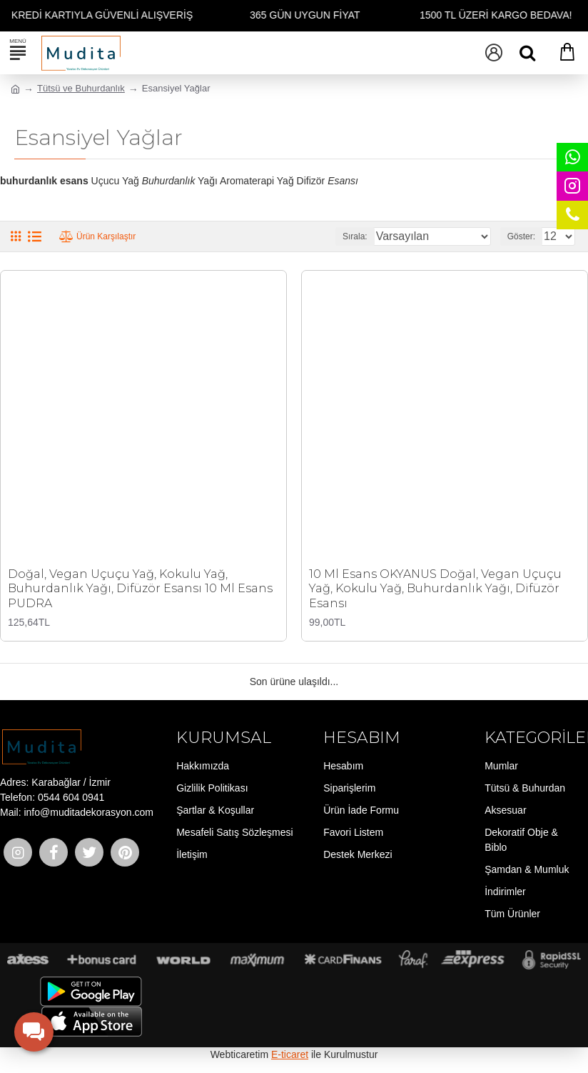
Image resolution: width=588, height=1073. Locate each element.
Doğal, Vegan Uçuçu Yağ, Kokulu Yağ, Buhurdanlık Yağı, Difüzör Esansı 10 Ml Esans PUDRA (140, 589)
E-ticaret (289, 1054)
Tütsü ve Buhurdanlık (81, 88)
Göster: (521, 236)
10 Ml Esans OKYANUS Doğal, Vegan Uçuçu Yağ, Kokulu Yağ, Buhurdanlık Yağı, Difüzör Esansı (435, 589)
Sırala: (355, 236)
